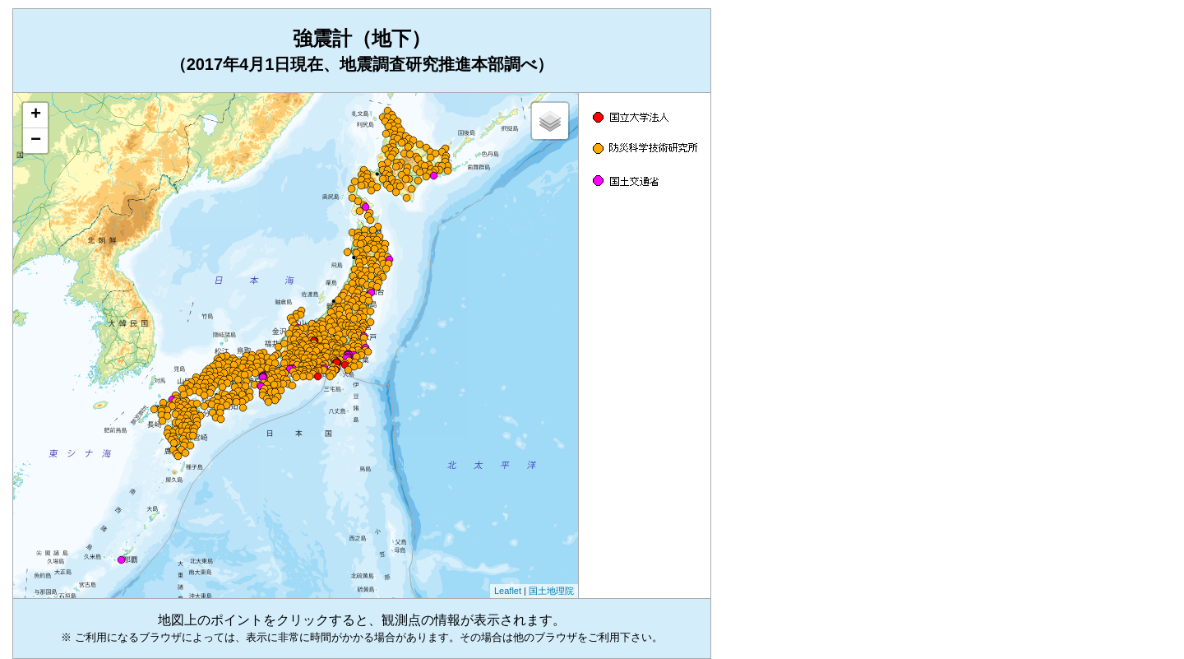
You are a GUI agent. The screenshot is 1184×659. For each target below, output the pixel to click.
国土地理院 (551, 591)
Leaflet (507, 591)
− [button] (35, 140)
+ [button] (35, 115)
